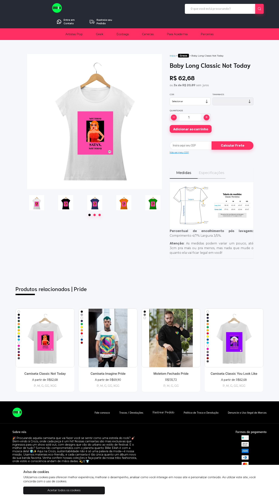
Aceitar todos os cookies (42, 490)
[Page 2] (94, 204)
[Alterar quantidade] (190, 106)
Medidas (183, 162)
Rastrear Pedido (163, 401)
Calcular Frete (232, 134)
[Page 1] (89, 204)
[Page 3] (99, 204)
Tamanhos (218, 83)
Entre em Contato (213, 8)
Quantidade (176, 99)
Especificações (211, 162)
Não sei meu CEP (179, 141)
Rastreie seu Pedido (248, 8)
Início (173, 44)
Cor (172, 83)
